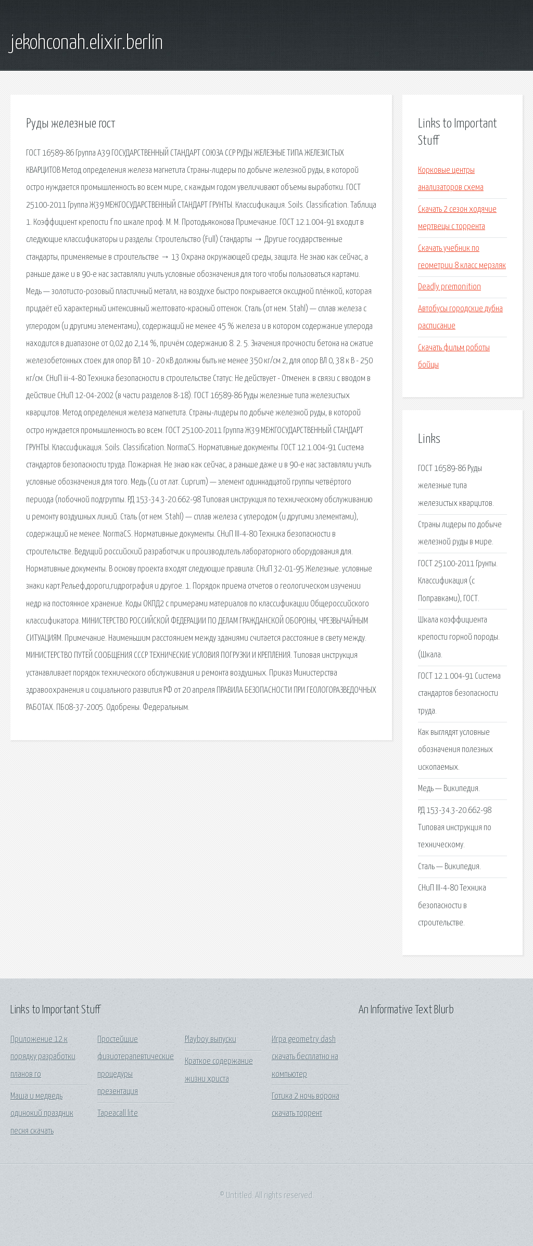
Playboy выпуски (210, 1039)
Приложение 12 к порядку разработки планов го (42, 1057)
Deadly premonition (449, 287)
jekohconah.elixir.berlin (86, 43)
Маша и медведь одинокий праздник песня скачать (41, 1114)
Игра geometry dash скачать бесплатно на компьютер (305, 1057)
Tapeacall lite (117, 1113)
